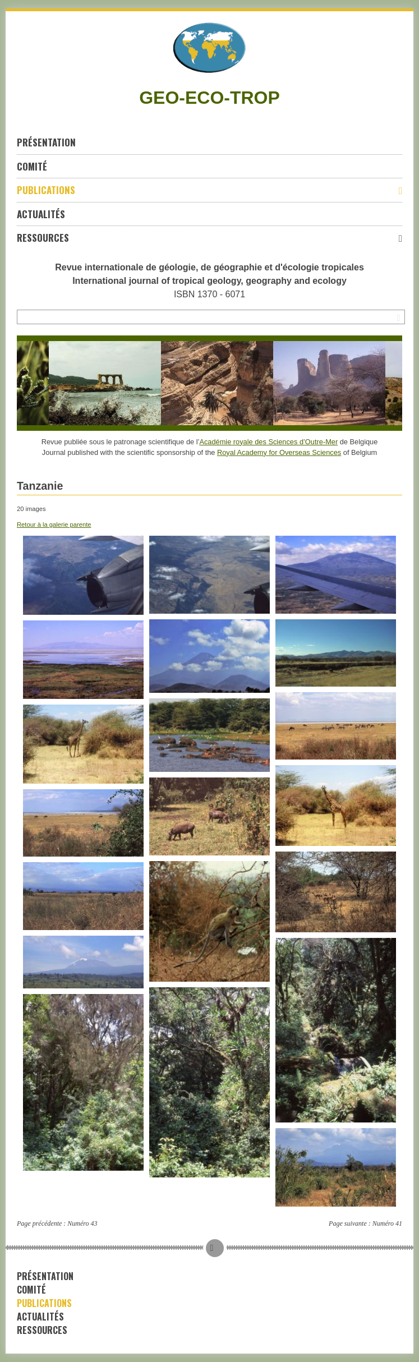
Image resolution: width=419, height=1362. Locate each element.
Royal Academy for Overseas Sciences (279, 452)
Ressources (209, 238)
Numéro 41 (387, 1223)
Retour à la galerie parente (54, 524)
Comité (32, 166)
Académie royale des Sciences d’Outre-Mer (268, 442)
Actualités (41, 214)
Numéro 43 (82, 1223)
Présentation (46, 142)
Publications (209, 190)
